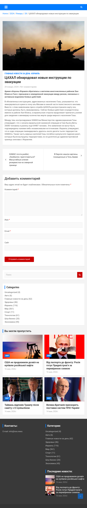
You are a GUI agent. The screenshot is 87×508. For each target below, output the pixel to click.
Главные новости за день (17, 73)
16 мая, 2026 (10, 369)
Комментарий (12, 189)
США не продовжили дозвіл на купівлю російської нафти (70, 477)
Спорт (7, 312)
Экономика (10, 322)
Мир (7, 309)
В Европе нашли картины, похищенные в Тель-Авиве (65, 155)
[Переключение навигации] (6, 7)
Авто (7, 295)
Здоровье (9, 302)
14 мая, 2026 (51, 411)
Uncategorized (11, 292)
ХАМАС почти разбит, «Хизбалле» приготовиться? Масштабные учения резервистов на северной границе (22, 159)
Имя (7, 220)
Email (8, 231)
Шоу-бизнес (10, 318)
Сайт (7, 242)
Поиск (79, 275)
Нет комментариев (28, 87)
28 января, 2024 (11, 87)
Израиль (35, 73)
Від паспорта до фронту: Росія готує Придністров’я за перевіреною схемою (63, 365)
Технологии (10, 315)
